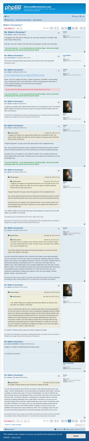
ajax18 (65, 113)
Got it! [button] (76, 436)
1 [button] (57, 28)
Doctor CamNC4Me (68, 363)
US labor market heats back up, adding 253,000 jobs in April (24, 75)
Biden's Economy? (12, 25)
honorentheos (67, 55)
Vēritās (65, 32)
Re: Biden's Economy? (15, 32)
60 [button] (76, 28)
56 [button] (62, 28)
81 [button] (81, 28)
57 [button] (66, 28)
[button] (51, 28)
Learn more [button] (16, 437)
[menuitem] (6, 16)
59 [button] (73, 28)
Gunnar (65, 228)
